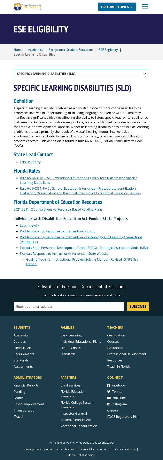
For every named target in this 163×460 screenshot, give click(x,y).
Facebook (116, 385)
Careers (113, 410)
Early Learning (71, 335)
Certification (116, 335)
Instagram (117, 404)
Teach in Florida (118, 366)
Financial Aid (23, 348)
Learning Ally (29, 225)
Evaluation (115, 348)
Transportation (25, 410)
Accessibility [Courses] (87, 449)
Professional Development (126, 354)
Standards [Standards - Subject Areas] (21, 360)
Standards (67, 354)
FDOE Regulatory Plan (123, 416)
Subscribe (138, 306)
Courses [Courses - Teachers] (113, 341)
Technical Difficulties (124, 449)
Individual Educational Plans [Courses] (80, 341)
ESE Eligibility (108, 50)
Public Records (69, 449)
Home (18, 50)
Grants (19, 398)
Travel (18, 416)
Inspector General (73, 413)
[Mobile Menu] (145, 7)
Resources (114, 360)
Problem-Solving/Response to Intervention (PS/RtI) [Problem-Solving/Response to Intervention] (57, 231)
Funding (20, 391)
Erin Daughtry (30, 162)
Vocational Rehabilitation (78, 426)
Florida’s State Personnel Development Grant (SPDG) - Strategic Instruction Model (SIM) (84, 248)
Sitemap (29, 449)
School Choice (70, 348)
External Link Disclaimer (80, 455)
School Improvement (29, 404)
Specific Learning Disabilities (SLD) (46, 74)
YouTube (116, 398)
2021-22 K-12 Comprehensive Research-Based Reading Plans (58, 209)
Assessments (23, 366)
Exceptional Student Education (71, 50)
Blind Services (70, 385)
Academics (35, 50)
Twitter (115, 391)
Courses (20, 341)
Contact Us (103, 449)
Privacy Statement (47, 449)
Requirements (24, 354)
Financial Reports (26, 385)
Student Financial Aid (75, 420)
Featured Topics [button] (115, 7)
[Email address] (69, 306)
